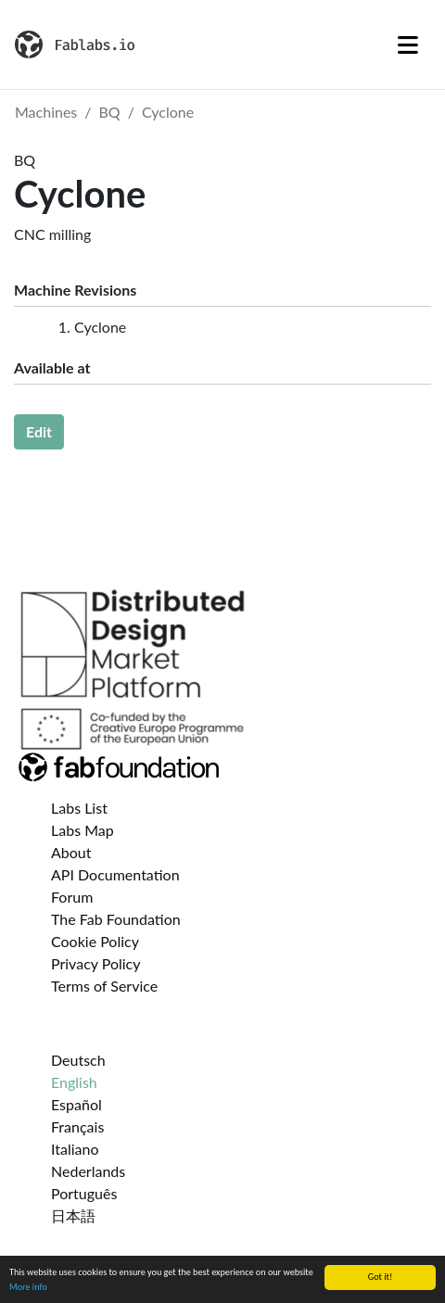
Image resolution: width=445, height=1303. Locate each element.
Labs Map (82, 830)
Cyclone (168, 111)
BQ (110, 111)
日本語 (73, 1215)
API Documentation (115, 874)
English (74, 1082)
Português (84, 1193)
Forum (72, 896)
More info (28, 1287)
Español (76, 1104)
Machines (46, 111)
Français (77, 1126)
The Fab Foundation (116, 919)
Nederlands (88, 1171)
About (71, 852)
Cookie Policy (95, 941)
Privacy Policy (96, 963)
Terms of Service (104, 985)
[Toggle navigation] (408, 44)
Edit (39, 431)
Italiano (75, 1149)
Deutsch (78, 1060)
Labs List (79, 807)
